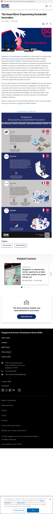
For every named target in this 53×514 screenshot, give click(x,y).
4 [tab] (31, 288)
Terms (3, 415)
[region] (26, 505)
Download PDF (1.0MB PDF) (26, 111)
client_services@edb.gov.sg (15, 374)
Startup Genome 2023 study (14, 58)
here (6, 103)
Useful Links (6, 357)
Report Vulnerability (8, 400)
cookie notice (21, 502)
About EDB (5, 338)
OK (33, 510)
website (20, 103)
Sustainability (21, 245)
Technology (7, 245)
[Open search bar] (46, 6)
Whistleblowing (7, 405)
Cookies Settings (19, 510)
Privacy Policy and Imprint (11, 425)
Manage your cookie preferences (13, 430)
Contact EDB (6, 381)
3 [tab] (28, 288)
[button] (30, 1)
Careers (4, 342)
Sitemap (4, 420)
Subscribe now (26, 316)
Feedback (5, 386)
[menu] (51, 6)
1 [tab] (22, 288)
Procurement (6, 352)
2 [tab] (25, 288)
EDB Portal (5, 347)
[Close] (50, 499)
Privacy (4, 410)
